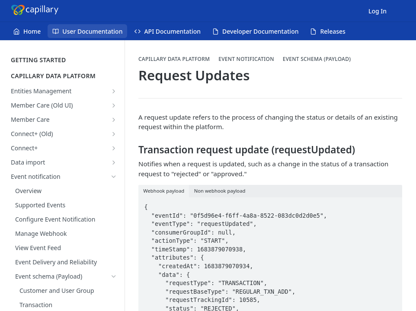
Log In (377, 11)
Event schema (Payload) (317, 59)
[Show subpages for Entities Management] (113, 91)
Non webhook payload (220, 190)
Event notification (246, 59)
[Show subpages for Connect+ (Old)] (113, 133)
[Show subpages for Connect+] (113, 148)
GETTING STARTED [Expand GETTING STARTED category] (64, 60)
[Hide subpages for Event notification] (113, 176)
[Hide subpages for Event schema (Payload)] (113, 276)
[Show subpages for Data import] (113, 162)
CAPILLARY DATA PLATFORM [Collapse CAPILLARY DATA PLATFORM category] (64, 76)
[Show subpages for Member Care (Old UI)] (113, 105)
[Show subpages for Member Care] (113, 119)
